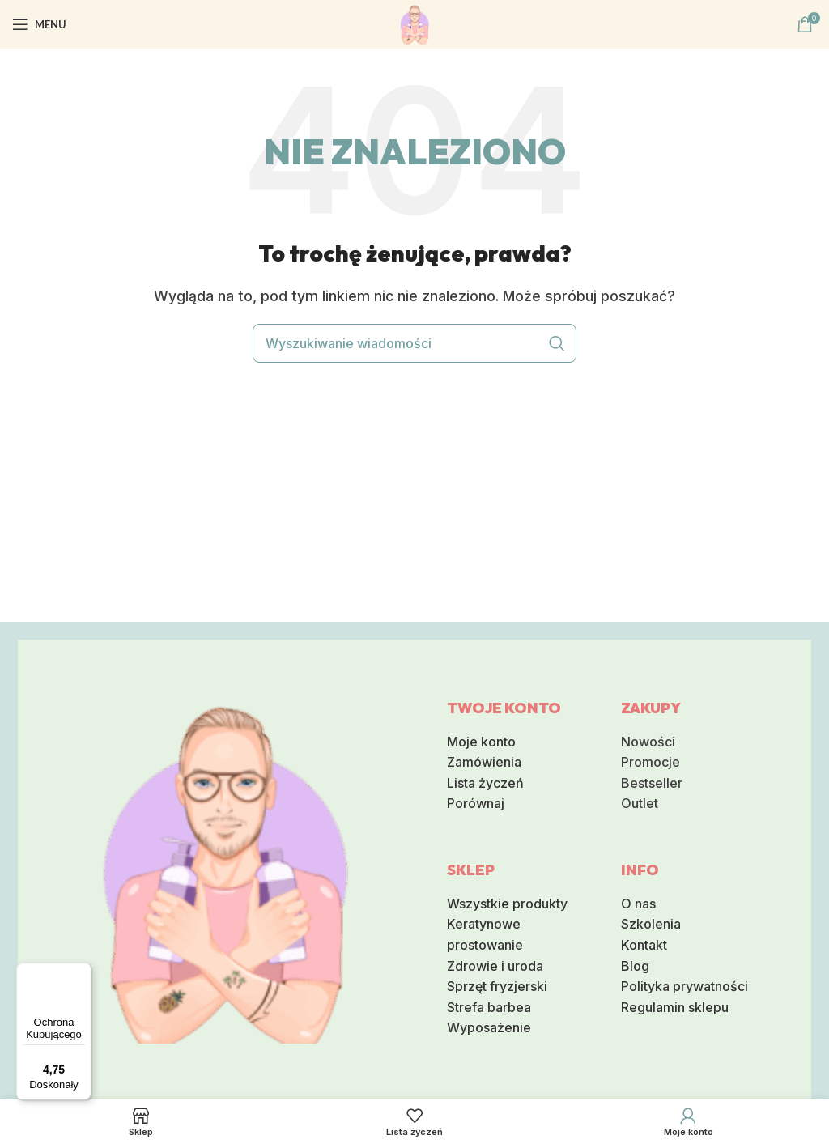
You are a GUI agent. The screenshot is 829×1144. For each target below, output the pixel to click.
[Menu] (81, 972)
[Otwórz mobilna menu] (39, 24)
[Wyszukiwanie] (414, 343)
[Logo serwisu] (414, 23)
